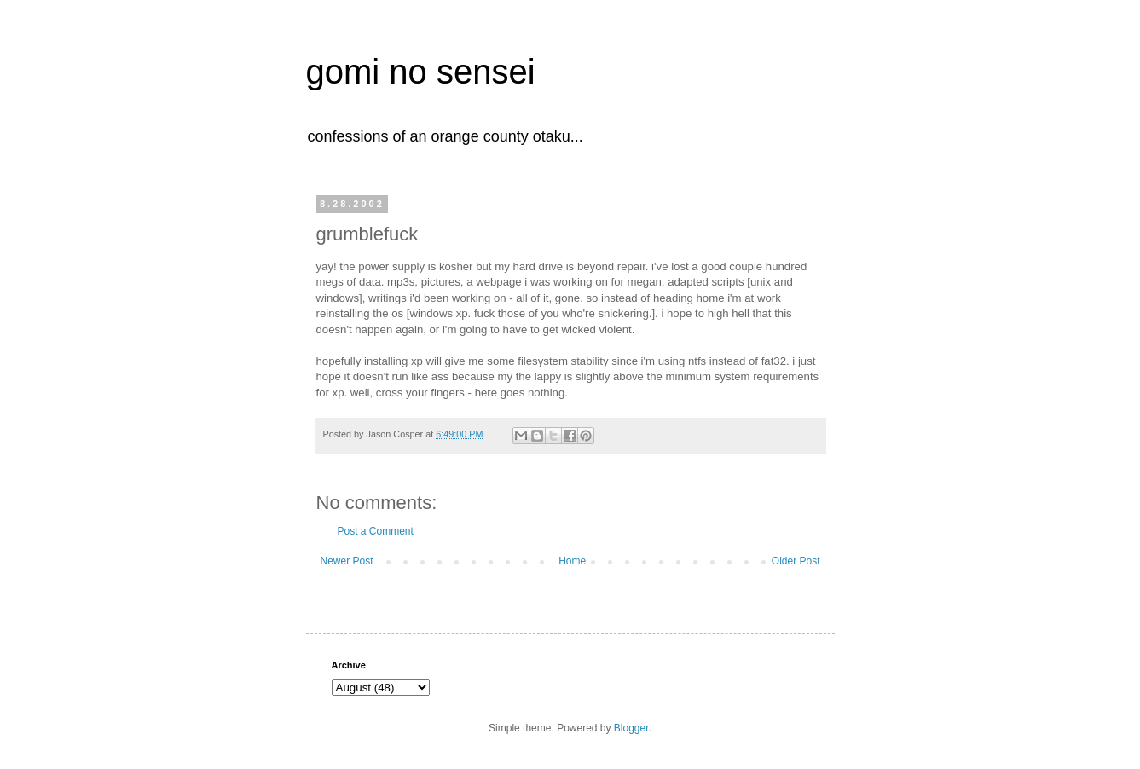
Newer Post (347, 561)
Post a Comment (376, 531)
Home (572, 561)
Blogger (631, 728)
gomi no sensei (420, 71)
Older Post (796, 561)
